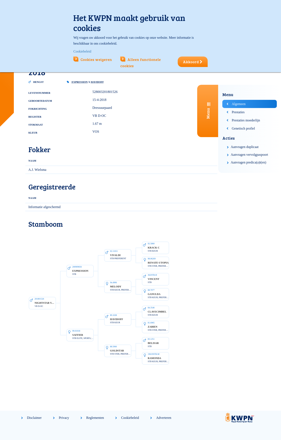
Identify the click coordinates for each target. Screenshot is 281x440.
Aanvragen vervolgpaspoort (249, 154)
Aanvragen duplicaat (245, 147)
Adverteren (163, 417)
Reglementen (95, 417)
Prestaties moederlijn (246, 120)
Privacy (64, 417)
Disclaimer (34, 417)
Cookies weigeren (92, 59)
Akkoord (192, 61)
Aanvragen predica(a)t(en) (248, 162)
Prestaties (238, 112)
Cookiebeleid (130, 417)
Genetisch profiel (243, 128)
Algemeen (239, 104)
